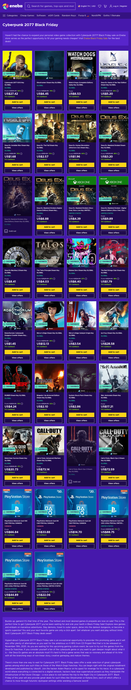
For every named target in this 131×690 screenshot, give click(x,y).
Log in (113, 6)
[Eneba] (12, 6)
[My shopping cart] (105, 6)
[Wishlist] (99, 6)
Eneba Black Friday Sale (96, 38)
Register (123, 6)
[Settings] (87, 6)
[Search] (50, 6)
